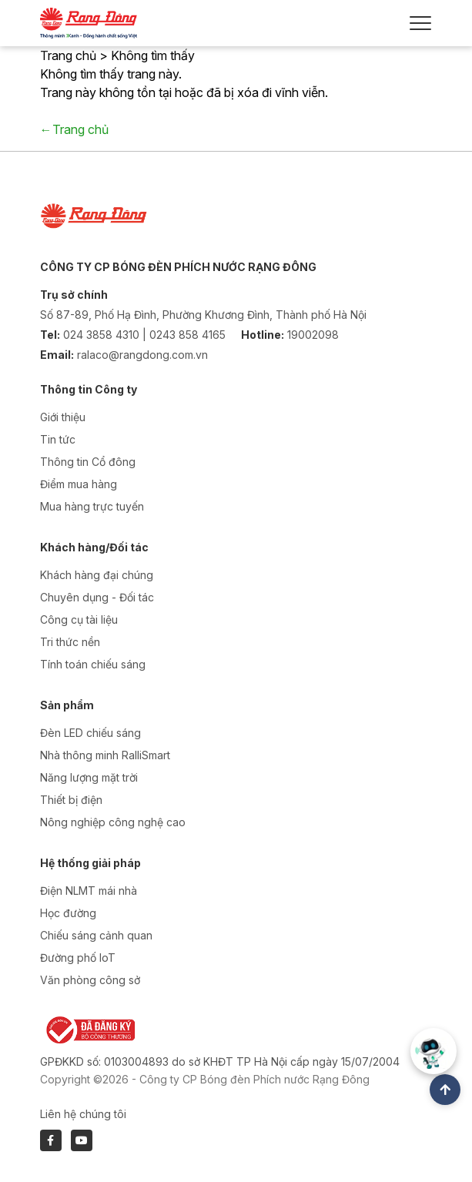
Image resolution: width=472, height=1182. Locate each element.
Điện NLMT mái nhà (88, 890)
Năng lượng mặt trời (89, 777)
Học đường (68, 912)
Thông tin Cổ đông (88, 461)
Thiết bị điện (71, 799)
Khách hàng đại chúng (96, 574)
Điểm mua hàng (78, 484)
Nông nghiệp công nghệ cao (113, 822)
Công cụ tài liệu (79, 619)
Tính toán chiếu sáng (93, 664)
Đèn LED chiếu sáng (90, 732)
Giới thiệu (62, 417)
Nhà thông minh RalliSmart (105, 755)
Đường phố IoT (77, 957)
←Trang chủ (74, 129)
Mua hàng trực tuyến (92, 506)
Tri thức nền (70, 641)
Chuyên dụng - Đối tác (97, 597)
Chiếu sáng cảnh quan (96, 935)
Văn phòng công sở (90, 979)
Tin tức (57, 439)
